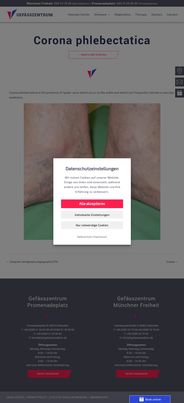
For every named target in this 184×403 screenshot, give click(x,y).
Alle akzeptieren (92, 204)
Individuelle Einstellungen (92, 214)
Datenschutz (84, 236)
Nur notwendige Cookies (92, 225)
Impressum (100, 236)
